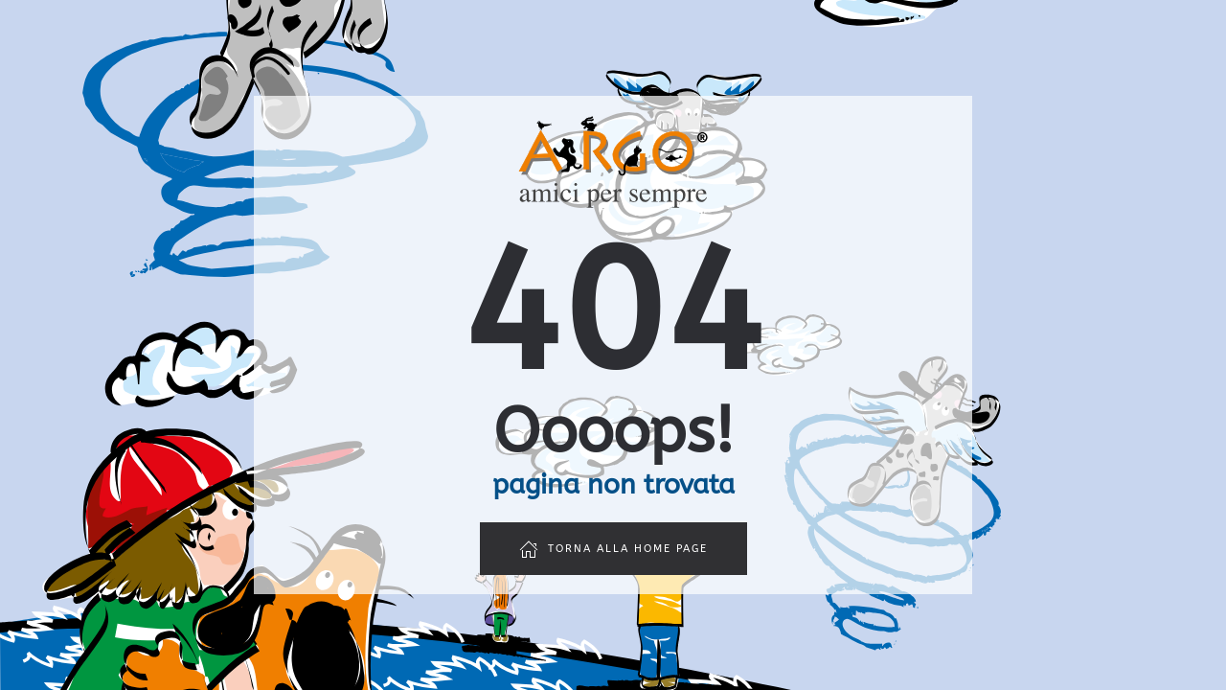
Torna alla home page (613, 549)
